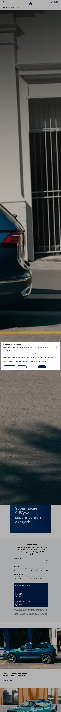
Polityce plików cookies (42, 361)
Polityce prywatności (31, 361)
